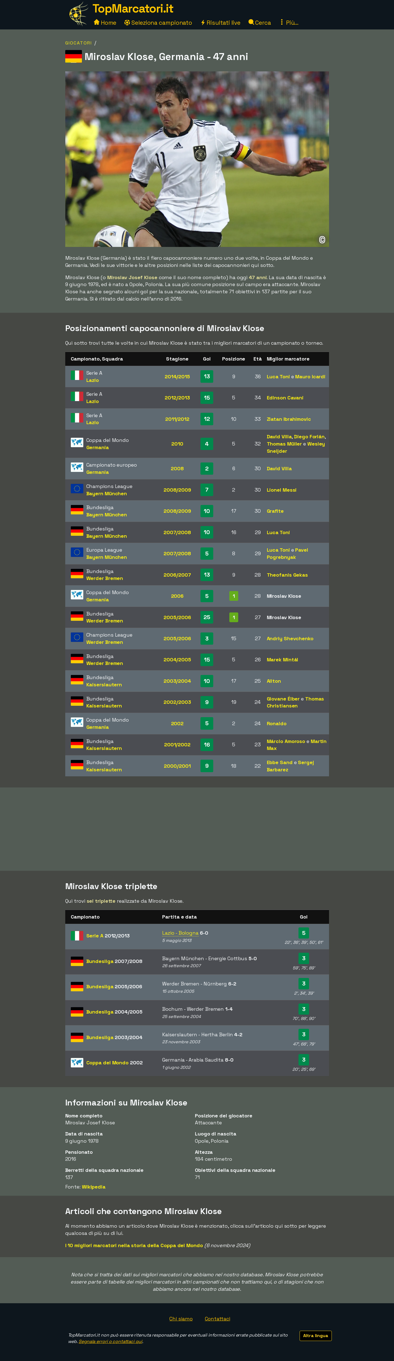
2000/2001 (177, 766)
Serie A (108, 935)
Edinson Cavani (285, 397)
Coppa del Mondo (114, 1062)
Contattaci (217, 1318)
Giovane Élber (283, 698)
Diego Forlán (309, 436)
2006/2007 (177, 575)
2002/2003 (177, 702)
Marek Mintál (282, 659)
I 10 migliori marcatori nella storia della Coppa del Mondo (134, 1245)
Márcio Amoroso (286, 741)
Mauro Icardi (310, 376)
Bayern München (106, 493)
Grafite (275, 511)
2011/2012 (177, 419)
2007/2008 (177, 532)
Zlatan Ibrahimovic (289, 419)
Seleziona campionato (158, 22)
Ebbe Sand (280, 762)
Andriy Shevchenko (290, 638)
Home (105, 22)
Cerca (260, 22)
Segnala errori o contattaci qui (110, 1341)
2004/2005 (177, 659)
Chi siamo (180, 1318)
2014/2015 (177, 376)
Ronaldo (277, 723)
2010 (177, 444)
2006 (177, 596)
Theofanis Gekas (287, 575)
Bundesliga (114, 961)
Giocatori (78, 43)
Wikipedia (94, 1187)
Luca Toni (278, 376)
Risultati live (220, 22)
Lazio (92, 380)
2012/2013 (177, 397)
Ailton (274, 681)
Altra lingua (315, 1336)
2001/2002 (177, 744)
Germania (97, 447)
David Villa (279, 436)
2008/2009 (177, 490)
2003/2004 (177, 681)
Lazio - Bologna (180, 933)
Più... (288, 22)
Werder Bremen (104, 578)
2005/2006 (177, 617)
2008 (177, 468)
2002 (177, 723)
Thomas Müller (284, 444)
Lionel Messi (282, 490)
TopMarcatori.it (133, 8)
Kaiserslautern (104, 684)
